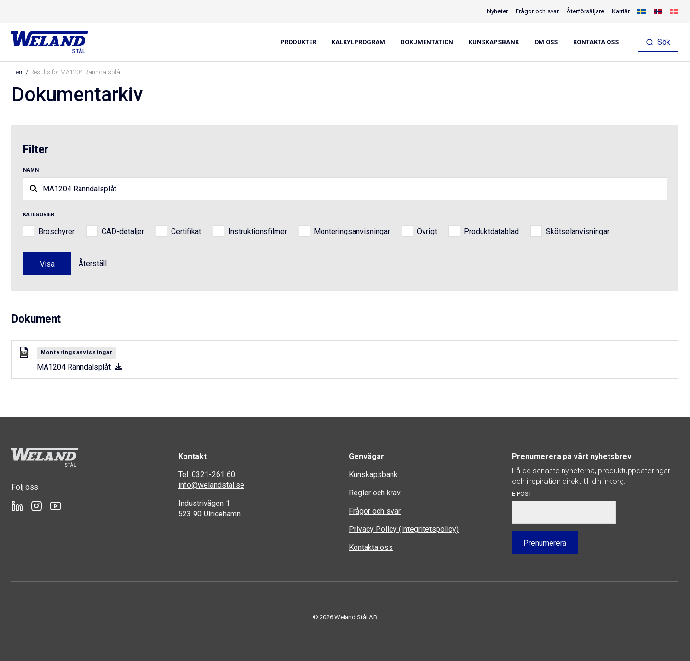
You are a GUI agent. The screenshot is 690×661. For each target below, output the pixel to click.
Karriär (621, 11)
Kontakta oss (596, 42)
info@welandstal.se (211, 485)
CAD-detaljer (123, 231)
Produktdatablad (491, 231)
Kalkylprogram (358, 42)
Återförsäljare (585, 11)
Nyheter (497, 11)
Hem (18, 72)
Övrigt (427, 231)
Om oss (546, 42)
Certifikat (186, 231)
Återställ (93, 263)
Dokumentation (427, 42)
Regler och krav (375, 492)
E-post (522, 494)
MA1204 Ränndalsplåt (79, 366)
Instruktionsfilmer (257, 231)
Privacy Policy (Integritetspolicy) (404, 529)
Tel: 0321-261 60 (206, 474)
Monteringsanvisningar (352, 231)
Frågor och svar (537, 11)
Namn (31, 170)
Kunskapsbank (494, 42)
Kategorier (38, 215)
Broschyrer (56, 231)
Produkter (298, 42)
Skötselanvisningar (578, 231)
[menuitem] (641, 11)
